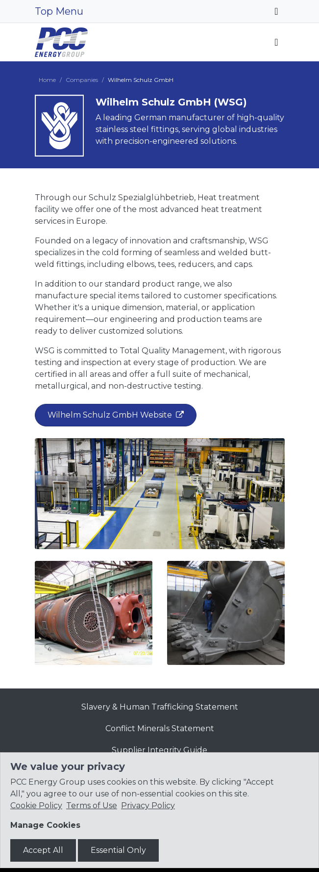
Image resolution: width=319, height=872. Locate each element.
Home (47, 79)
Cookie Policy (36, 805)
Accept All (43, 850)
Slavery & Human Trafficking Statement (159, 707)
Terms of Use (91, 805)
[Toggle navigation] (276, 11)
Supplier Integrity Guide (159, 750)
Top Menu (59, 11)
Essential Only (118, 850)
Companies (82, 79)
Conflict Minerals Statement (159, 728)
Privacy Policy (148, 805)
